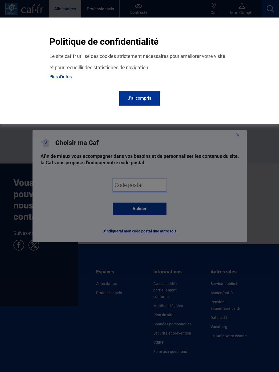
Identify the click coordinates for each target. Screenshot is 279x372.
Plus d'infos (60, 76)
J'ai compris (139, 98)
